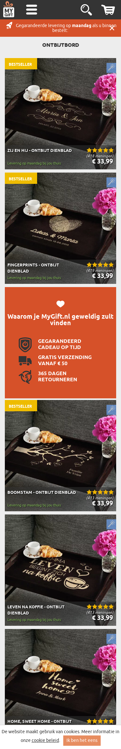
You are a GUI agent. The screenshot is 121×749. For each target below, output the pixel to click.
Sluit (112, 28)
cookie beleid (45, 740)
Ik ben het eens (81, 740)
